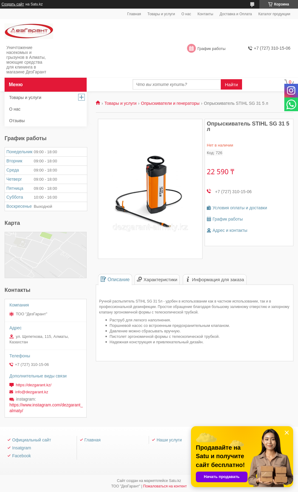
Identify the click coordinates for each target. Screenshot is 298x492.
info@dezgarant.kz (31, 392)
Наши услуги (169, 439)
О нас (186, 14)
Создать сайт (13, 4)
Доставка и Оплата (236, 14)
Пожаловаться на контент (165, 486)
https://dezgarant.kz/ (33, 385)
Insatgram (21, 447)
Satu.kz (175, 481)
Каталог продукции (274, 14)
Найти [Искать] (231, 84)
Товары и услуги (161, 14)
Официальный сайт (31, 439)
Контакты (205, 14)
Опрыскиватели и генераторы (170, 103)
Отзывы (17, 120)
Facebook (21, 455)
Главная (134, 14)
